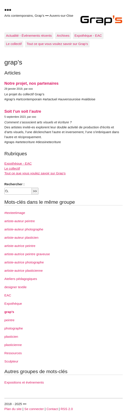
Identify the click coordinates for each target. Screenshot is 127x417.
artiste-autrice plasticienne (23, 270)
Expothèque (13, 303)
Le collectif (14, 44)
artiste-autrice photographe (24, 262)
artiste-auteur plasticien (21, 237)
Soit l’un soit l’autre (22, 111)
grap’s (9, 312)
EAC (7, 295)
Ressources (13, 353)
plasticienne (13, 345)
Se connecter (34, 409)
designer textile (15, 287)
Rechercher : (14, 184)
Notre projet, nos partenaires (31, 83)
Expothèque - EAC (88, 35)
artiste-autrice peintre (19, 246)
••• (7, 9)
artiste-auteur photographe (23, 229)
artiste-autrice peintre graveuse (27, 254)
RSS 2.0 (66, 409)
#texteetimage (14, 213)
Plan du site (13, 409)
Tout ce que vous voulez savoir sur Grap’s (57, 44)
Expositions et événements (24, 382)
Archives (63, 35)
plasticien (11, 336)
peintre (9, 320)
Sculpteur (11, 361)
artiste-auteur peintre (19, 221)
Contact (52, 409)
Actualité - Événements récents (29, 35)
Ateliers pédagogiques (20, 279)
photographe (13, 328)
